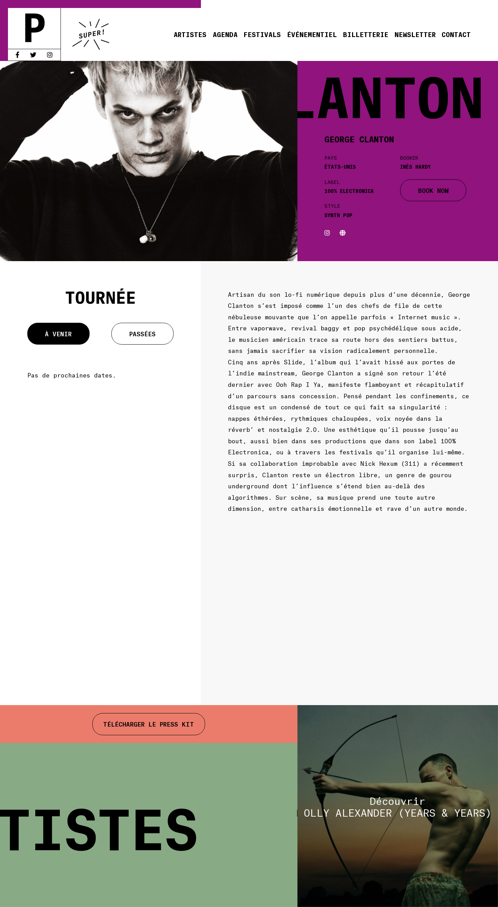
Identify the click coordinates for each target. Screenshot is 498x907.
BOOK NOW (433, 190)
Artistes (190, 34)
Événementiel (312, 34)
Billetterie (365, 34)
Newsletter (415, 34)
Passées (142, 333)
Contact (456, 34)
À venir (58, 333)
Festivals (262, 34)
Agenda (225, 34)
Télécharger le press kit (148, 724)
